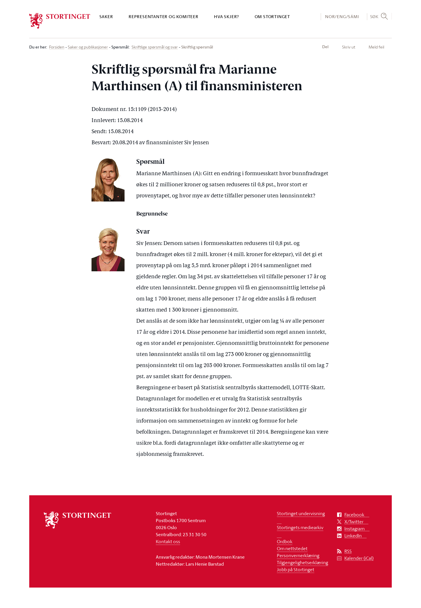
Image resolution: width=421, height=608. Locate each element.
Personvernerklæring (298, 555)
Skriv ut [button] (348, 47)
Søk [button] (374, 16)
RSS (348, 551)
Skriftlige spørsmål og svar (155, 47)
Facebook (354, 514)
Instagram (354, 528)
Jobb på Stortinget (295, 569)
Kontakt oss (168, 541)
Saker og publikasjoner (88, 47)
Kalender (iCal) (359, 558)
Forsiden (56, 47)
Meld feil (376, 47)
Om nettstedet (292, 548)
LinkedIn (353, 535)
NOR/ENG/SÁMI (342, 16)
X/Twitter (353, 521)
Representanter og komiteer (164, 16)
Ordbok (284, 541)
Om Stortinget (272, 16)
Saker (106, 16)
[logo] (59, 21)
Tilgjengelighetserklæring (302, 562)
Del (325, 47)
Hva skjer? (226, 16)
